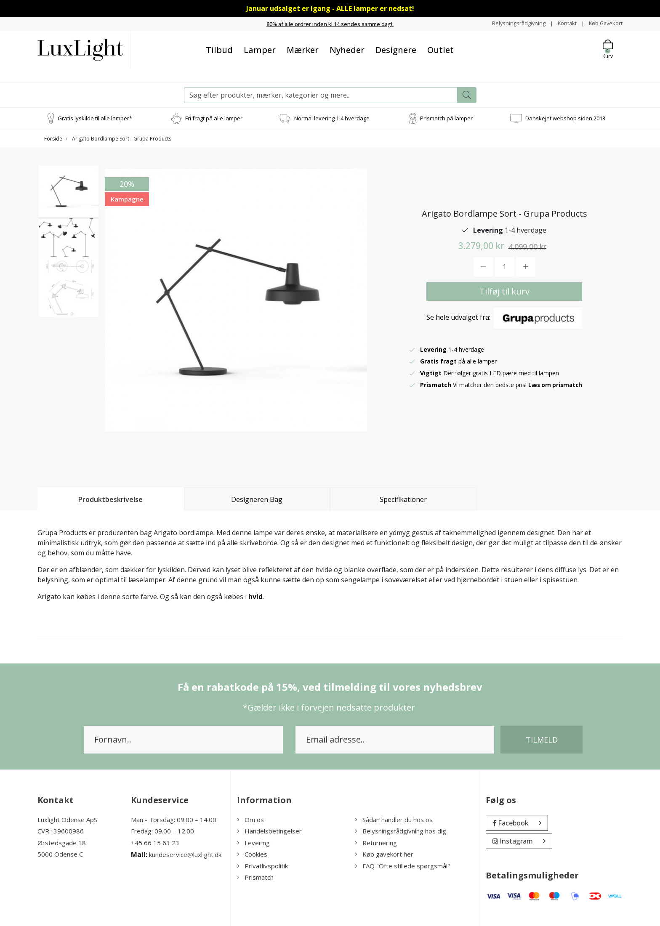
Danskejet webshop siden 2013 (565, 118)
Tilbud (219, 49)
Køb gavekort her (384, 854)
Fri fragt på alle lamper (213, 118)
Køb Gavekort (604, 23)
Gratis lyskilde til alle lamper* (95, 118)
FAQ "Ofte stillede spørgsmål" (402, 865)
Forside (53, 138)
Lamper (260, 49)
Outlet (440, 49)
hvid (255, 596)
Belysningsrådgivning (510, 23)
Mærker (303, 49)
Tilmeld (542, 739)
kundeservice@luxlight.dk (185, 854)
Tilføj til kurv (504, 291)
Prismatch (255, 877)
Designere (395, 49)
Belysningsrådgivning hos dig (400, 831)
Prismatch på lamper (446, 118)
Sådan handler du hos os (394, 819)
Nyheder (347, 49)
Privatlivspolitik (262, 865)
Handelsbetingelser (269, 831)
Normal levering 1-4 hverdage (332, 118)
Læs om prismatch (556, 384)
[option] (68, 198)
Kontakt (562, 23)
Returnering (376, 842)
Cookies (252, 854)
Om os (250, 819)
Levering (253, 842)
